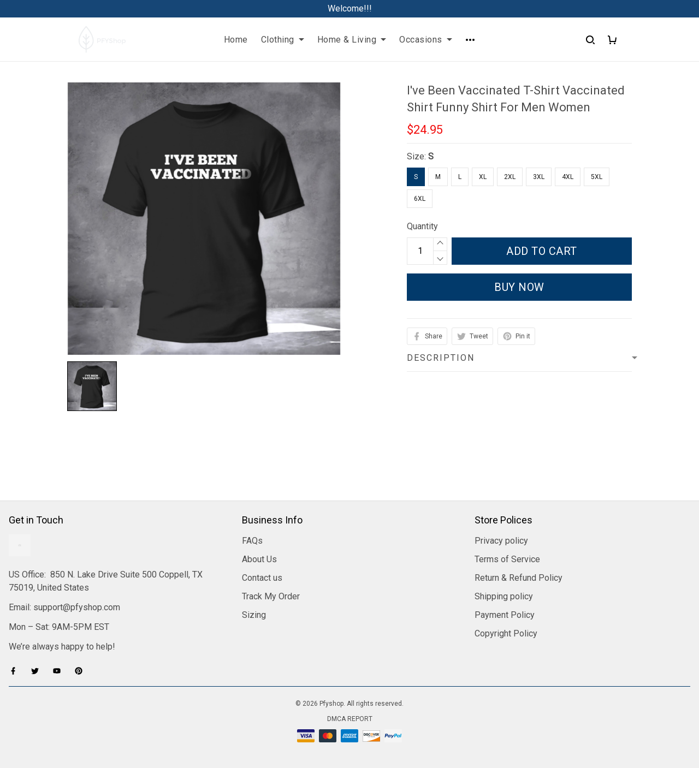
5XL (596, 177)
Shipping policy (504, 596)
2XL (510, 177)
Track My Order (271, 596)
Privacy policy (501, 540)
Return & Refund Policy (518, 578)
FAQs (252, 540)
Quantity (422, 226)
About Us (259, 559)
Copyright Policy (506, 633)
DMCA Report (349, 719)
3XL (538, 177)
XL (483, 177)
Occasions (425, 39)
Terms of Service (507, 559)
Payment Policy (505, 615)
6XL (419, 199)
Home (236, 39)
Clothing (282, 39)
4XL (567, 177)
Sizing (254, 615)
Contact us (262, 578)
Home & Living (352, 39)
